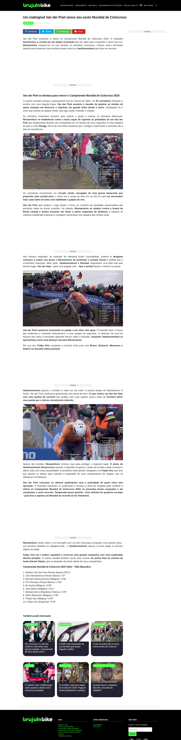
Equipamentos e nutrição (110, 5)
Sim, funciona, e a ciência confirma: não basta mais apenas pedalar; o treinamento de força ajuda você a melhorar (39, 649)
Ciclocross (28, 23)
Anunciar (73, 85)
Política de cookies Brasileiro (68, 728)
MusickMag (97, 725)
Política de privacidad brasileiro (69, 732)
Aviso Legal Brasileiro (66, 726)
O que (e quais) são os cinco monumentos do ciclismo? (106, 645)
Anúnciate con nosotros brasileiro (70, 730)
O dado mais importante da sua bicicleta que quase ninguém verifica (71, 646)
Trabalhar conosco (65, 736)
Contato (61, 734)
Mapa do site (62, 725)
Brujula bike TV (131, 5)
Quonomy (96, 726)
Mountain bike (67, 5)
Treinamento (81, 5)
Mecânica (92, 5)
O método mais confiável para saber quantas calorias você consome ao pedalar (38, 687)
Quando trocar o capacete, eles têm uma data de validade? (105, 687)
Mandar (132, 734)
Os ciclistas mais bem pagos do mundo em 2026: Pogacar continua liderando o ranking (72, 687)
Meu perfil (149, 5)
